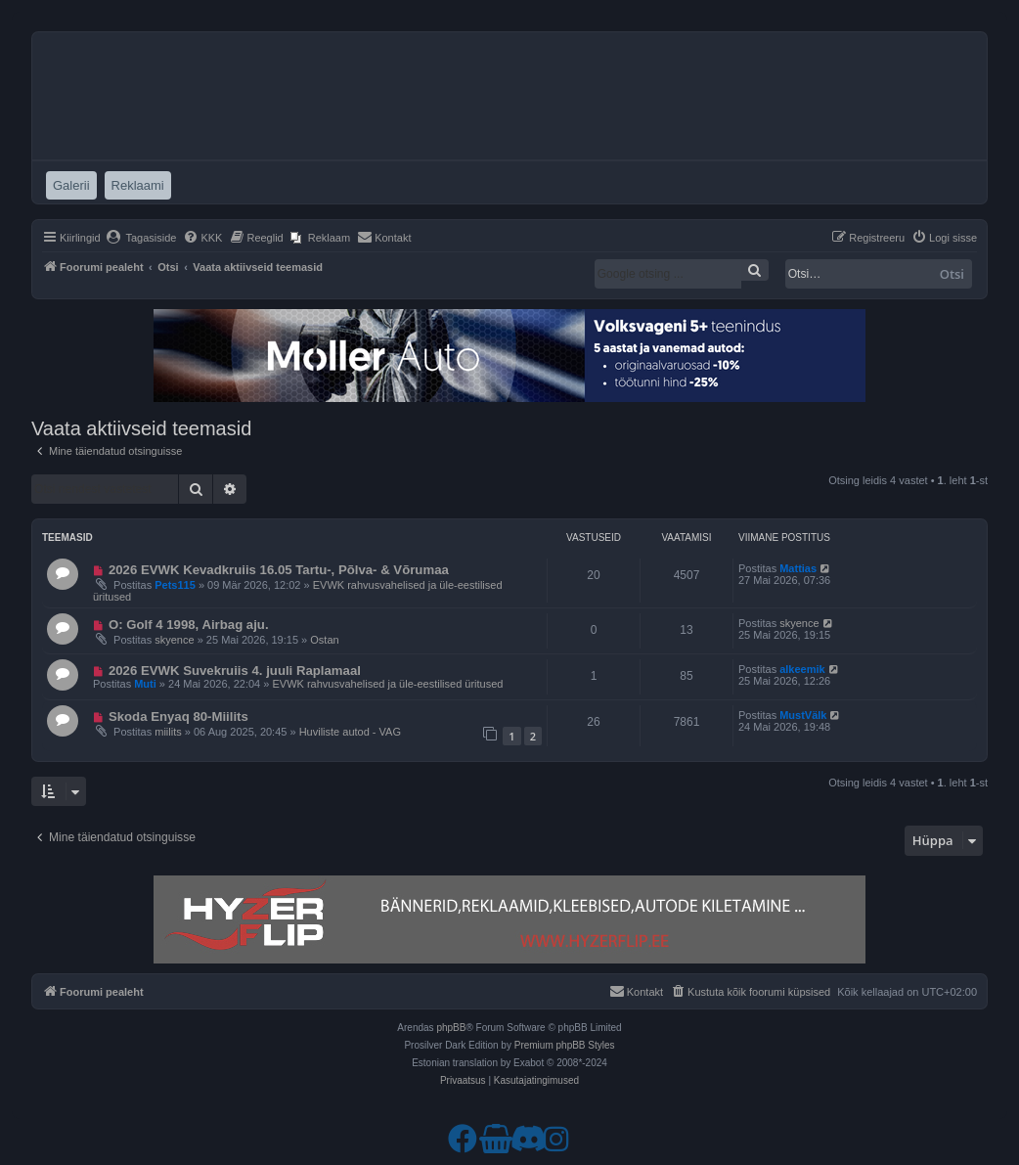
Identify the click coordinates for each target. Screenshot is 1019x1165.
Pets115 (175, 585)
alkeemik (801, 669)
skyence (174, 640)
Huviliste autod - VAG (350, 732)
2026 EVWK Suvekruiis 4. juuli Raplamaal (235, 670)
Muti (145, 684)
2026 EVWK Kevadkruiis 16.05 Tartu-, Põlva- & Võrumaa (279, 569)
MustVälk (802, 715)
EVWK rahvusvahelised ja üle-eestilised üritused (387, 684)
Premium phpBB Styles (564, 1045)
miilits (168, 732)
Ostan (324, 640)
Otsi (952, 274)
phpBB (450, 1027)
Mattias (798, 568)
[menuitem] (141, 237)
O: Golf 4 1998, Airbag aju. (189, 624)
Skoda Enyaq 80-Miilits (178, 716)
